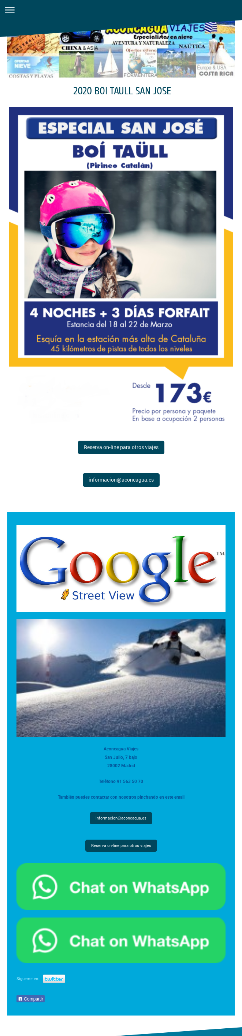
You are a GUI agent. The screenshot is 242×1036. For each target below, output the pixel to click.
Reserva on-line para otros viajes (121, 447)
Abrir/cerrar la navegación (121, 10)
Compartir (30, 999)
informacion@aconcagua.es (121, 479)
